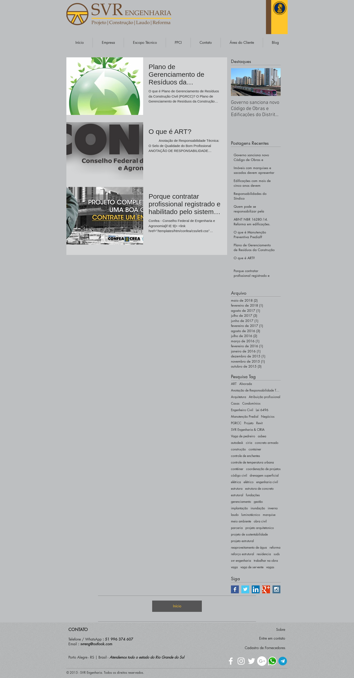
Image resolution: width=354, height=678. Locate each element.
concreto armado (266, 443)
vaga (234, 567)
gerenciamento (241, 501)
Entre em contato (272, 638)
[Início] (177, 606)
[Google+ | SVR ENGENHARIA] (266, 589)
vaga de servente (251, 567)
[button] (108, 42)
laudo (235, 515)
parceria (237, 528)
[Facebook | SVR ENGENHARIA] (235, 589)
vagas (270, 567)
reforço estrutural (242, 554)
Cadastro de (255, 647)
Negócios (268, 416)
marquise (269, 515)
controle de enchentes (245, 456)
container (255, 449)
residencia (264, 554)
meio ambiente (241, 521)
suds (277, 554)
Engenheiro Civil (242, 410)
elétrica (236, 482)
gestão (258, 501)
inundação (258, 508)
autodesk (237, 443)
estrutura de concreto (259, 488)
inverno (273, 508)
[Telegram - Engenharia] (282, 661)
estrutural (237, 495)
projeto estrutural (242, 541)
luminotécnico (250, 515)
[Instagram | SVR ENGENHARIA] (276, 589)
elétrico (249, 482)
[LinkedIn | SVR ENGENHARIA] (256, 589)
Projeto (249, 423)
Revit (259, 423)
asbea (262, 436)
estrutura (236, 488)
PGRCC (236, 423)
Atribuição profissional (264, 397)
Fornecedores (275, 647)
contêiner (237, 469)
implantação (239, 508)
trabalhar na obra (266, 560)
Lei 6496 (262, 410)
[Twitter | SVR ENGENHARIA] (245, 589)
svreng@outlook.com (96, 644)
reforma (275, 547)
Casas (235, 403)
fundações (253, 495)
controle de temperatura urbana (252, 462)
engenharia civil (267, 482)
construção (238, 449)
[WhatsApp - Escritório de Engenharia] (272, 661)
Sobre (280, 629)
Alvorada (245, 384)
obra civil (260, 521)
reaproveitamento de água (249, 547)
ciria (249, 443)
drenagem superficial (264, 475)
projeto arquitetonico (259, 528)
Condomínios (251, 403)
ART (234, 384)
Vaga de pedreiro (243, 436)
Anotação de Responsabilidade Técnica (256, 390)
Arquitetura (238, 397)
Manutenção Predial (244, 416)
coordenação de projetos (263, 469)
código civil (239, 475)
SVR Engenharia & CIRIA (248, 429)
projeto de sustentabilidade (249, 534)
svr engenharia (241, 560)
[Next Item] (273, 82)
